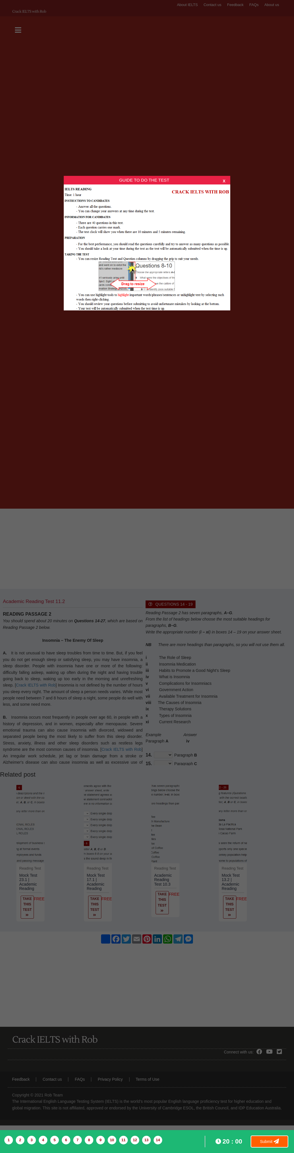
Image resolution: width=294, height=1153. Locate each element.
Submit (269, 1141)
